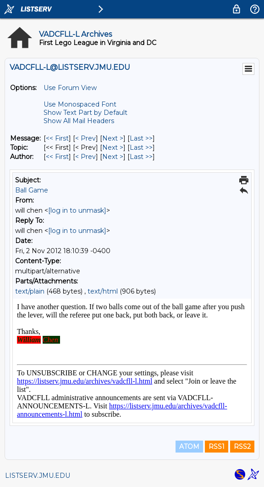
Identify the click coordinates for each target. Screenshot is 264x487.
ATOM (189, 446)
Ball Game (31, 190)
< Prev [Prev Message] (85, 138)
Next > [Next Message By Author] (112, 157)
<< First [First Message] (57, 138)
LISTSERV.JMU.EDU (37, 475)
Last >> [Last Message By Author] (141, 157)
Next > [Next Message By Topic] (112, 147)
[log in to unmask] (77, 210)
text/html (103, 291)
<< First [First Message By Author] (57, 157)
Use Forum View (70, 88)
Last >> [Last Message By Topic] (141, 147)
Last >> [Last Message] (141, 138)
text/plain (29, 291)
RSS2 (242, 446)
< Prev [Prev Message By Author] (85, 157)
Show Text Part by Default (85, 112)
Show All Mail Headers (79, 121)
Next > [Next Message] (112, 138)
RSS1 (217, 446)
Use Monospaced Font (80, 104)
